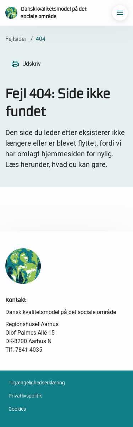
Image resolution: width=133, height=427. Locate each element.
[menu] (120, 13)
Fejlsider (15, 39)
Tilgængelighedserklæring (37, 382)
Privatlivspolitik (25, 396)
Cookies (17, 409)
